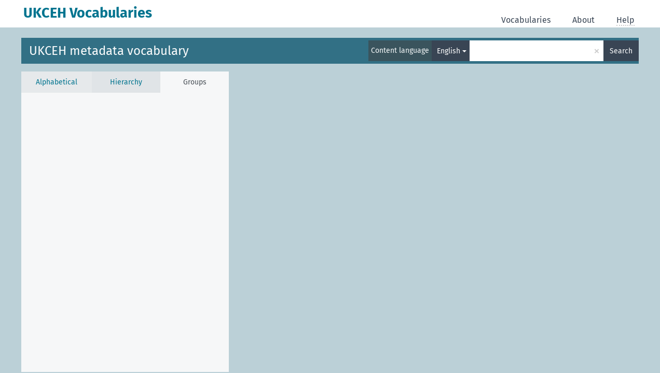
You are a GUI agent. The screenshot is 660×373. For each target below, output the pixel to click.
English (448, 51)
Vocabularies (526, 20)
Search (621, 51)
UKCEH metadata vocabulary (109, 51)
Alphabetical (56, 82)
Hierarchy (126, 82)
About (583, 20)
